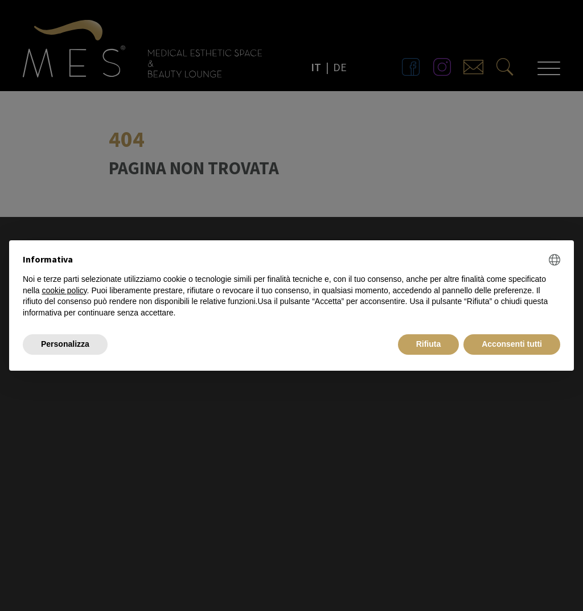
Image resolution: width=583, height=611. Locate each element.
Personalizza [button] (65, 343)
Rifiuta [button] (428, 343)
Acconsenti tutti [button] (512, 343)
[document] (291, 286)
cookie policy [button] (64, 290)
